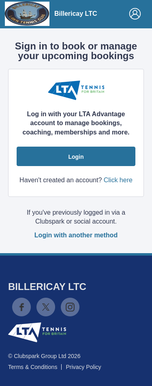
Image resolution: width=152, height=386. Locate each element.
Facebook (21, 307)
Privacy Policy (83, 367)
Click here (118, 180)
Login (75, 157)
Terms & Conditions (32, 367)
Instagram (70, 307)
